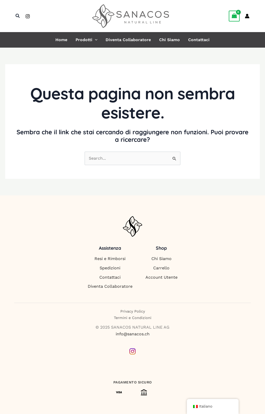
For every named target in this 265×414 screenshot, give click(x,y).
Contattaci (199, 40)
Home (61, 40)
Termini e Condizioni (132, 318)
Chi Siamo (169, 40)
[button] (18, 16)
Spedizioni (110, 267)
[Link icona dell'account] (247, 16)
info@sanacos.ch (133, 333)
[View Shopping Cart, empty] (234, 16)
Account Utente (161, 277)
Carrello (161, 267)
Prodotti (87, 40)
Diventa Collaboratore (128, 40)
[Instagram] (27, 16)
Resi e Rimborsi (110, 258)
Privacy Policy (132, 311)
